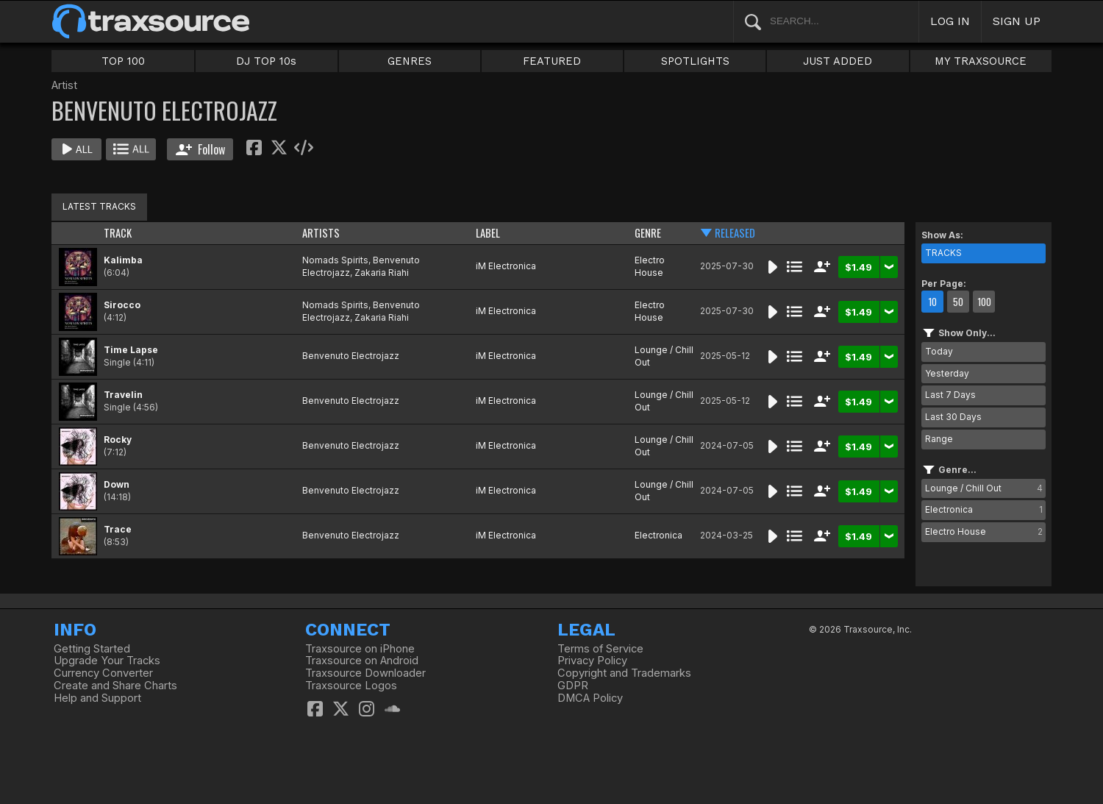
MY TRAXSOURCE (981, 61)
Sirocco (122, 304)
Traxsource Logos (351, 685)
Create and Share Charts (115, 685)
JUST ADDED (837, 61)
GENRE (648, 233)
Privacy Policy (592, 660)
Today (939, 351)
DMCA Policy (590, 698)
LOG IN (950, 21)
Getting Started (92, 648)
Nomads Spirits (335, 260)
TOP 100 (123, 61)
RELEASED (735, 233)
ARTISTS (321, 233)
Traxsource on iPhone (360, 648)
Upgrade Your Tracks (107, 660)
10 (932, 301)
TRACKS (943, 252)
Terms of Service (600, 648)
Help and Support (97, 698)
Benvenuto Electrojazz (350, 355)
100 (984, 301)
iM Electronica (506, 265)
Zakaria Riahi (381, 272)
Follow (200, 149)
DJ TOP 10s (266, 61)
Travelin (123, 394)
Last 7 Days (950, 394)
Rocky (118, 439)
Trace (118, 529)
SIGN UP (1016, 21)
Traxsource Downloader (365, 673)
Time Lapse (131, 349)
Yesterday (947, 373)
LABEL (488, 233)
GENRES (410, 61)
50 (958, 301)
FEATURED (552, 61)
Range (939, 438)
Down (116, 484)
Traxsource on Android (361, 660)
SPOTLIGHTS (695, 61)
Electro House (650, 266)
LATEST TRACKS (99, 206)
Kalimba (123, 260)
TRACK (118, 233)
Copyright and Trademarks (624, 673)
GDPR (572, 685)
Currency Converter (103, 673)
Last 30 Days (953, 416)
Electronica (658, 535)
